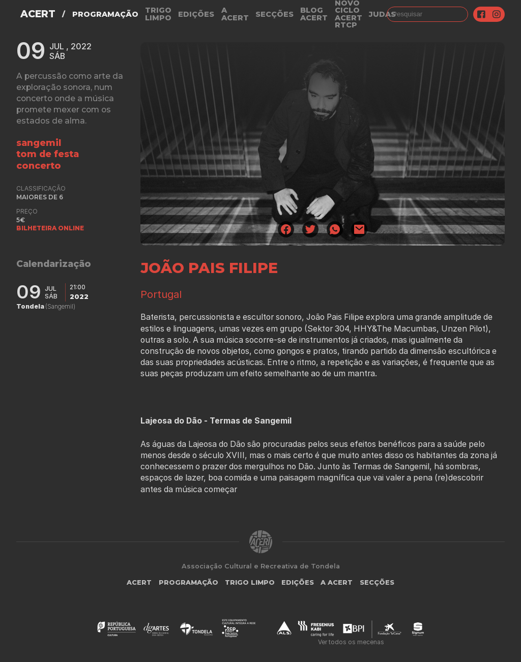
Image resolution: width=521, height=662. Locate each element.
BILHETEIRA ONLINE (50, 228)
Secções (274, 14)
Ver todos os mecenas (351, 642)
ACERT (37, 14)
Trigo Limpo (158, 14)
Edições (196, 14)
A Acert (235, 14)
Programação (105, 14)
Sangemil (38, 142)
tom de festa (47, 153)
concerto (38, 165)
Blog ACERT (314, 14)
